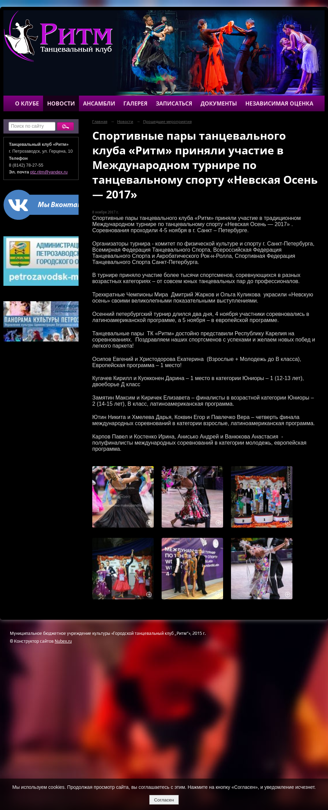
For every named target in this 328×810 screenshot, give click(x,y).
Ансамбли (99, 103)
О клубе (27, 103)
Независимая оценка (279, 103)
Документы (219, 103)
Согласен (164, 799)
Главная (99, 121)
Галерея (135, 103)
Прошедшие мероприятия (167, 121)
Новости (61, 103)
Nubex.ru (63, 641)
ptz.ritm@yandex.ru (49, 172)
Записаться (174, 103)
